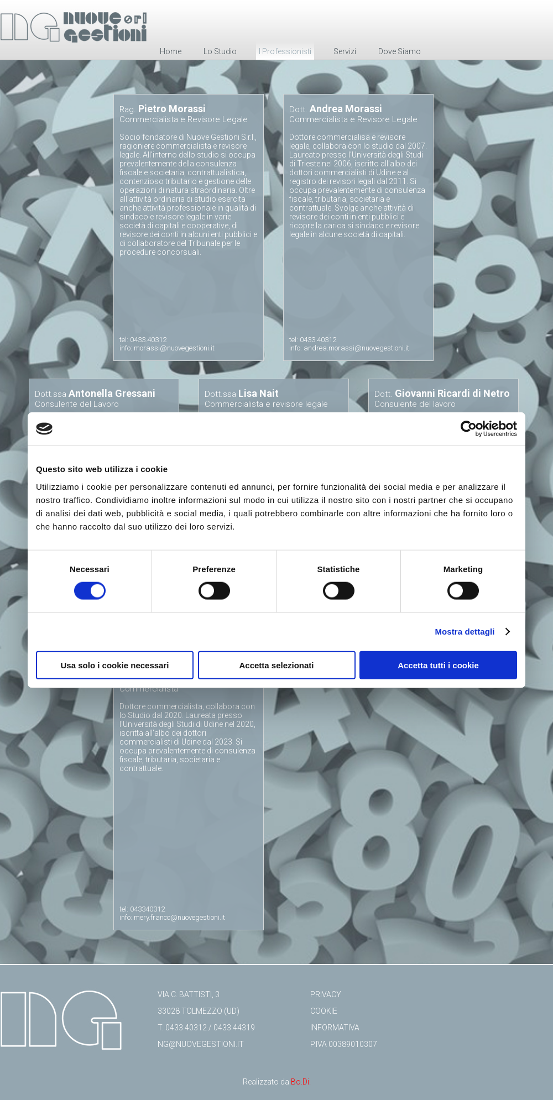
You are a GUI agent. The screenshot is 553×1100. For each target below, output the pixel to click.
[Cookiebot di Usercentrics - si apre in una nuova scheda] (468, 429)
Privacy (325, 994)
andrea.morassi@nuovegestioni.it (356, 348)
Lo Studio (220, 51)
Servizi (344, 51)
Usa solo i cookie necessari (115, 664)
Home (170, 51)
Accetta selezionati (276, 664)
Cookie (323, 1011)
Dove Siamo (399, 51)
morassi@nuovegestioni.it (174, 348)
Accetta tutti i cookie (438, 664)
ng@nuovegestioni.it (201, 1044)
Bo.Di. (301, 1081)
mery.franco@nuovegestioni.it (179, 917)
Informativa (334, 1027)
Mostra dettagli (464, 631)
